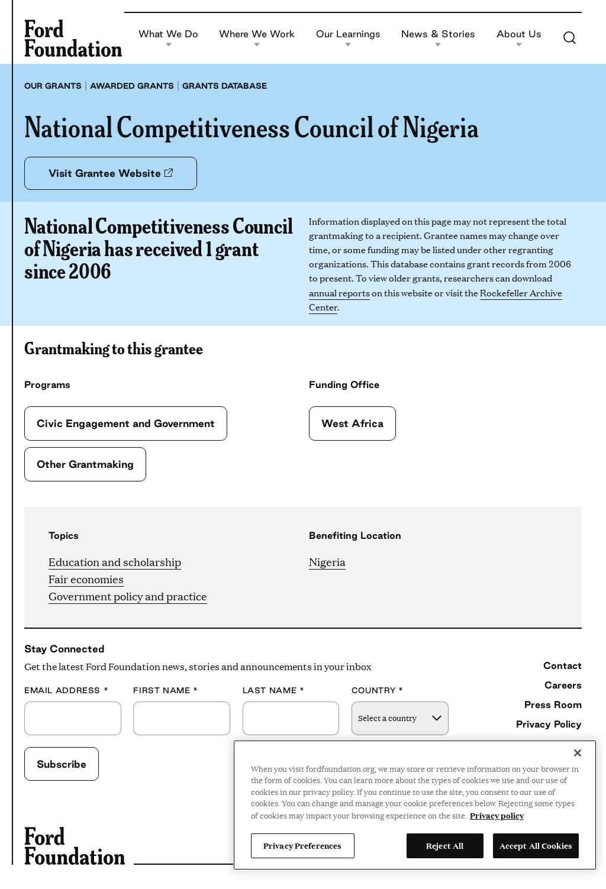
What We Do (168, 38)
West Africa (352, 423)
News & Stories (438, 38)
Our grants (53, 85)
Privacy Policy (549, 724)
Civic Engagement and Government (126, 423)
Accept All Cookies (535, 845)
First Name (165, 690)
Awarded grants (132, 85)
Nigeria (327, 561)
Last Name (274, 690)
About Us (519, 38)
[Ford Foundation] (73, 38)
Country (378, 690)
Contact (562, 665)
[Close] (578, 753)
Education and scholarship (115, 561)
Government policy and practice (128, 596)
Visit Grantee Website (111, 173)
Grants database (224, 85)
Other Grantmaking (85, 464)
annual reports (339, 292)
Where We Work (257, 38)
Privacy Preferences (302, 845)
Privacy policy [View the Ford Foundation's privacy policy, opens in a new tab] (497, 815)
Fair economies (86, 578)
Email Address (66, 690)
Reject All (444, 845)
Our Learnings (348, 38)
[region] (415, 805)
